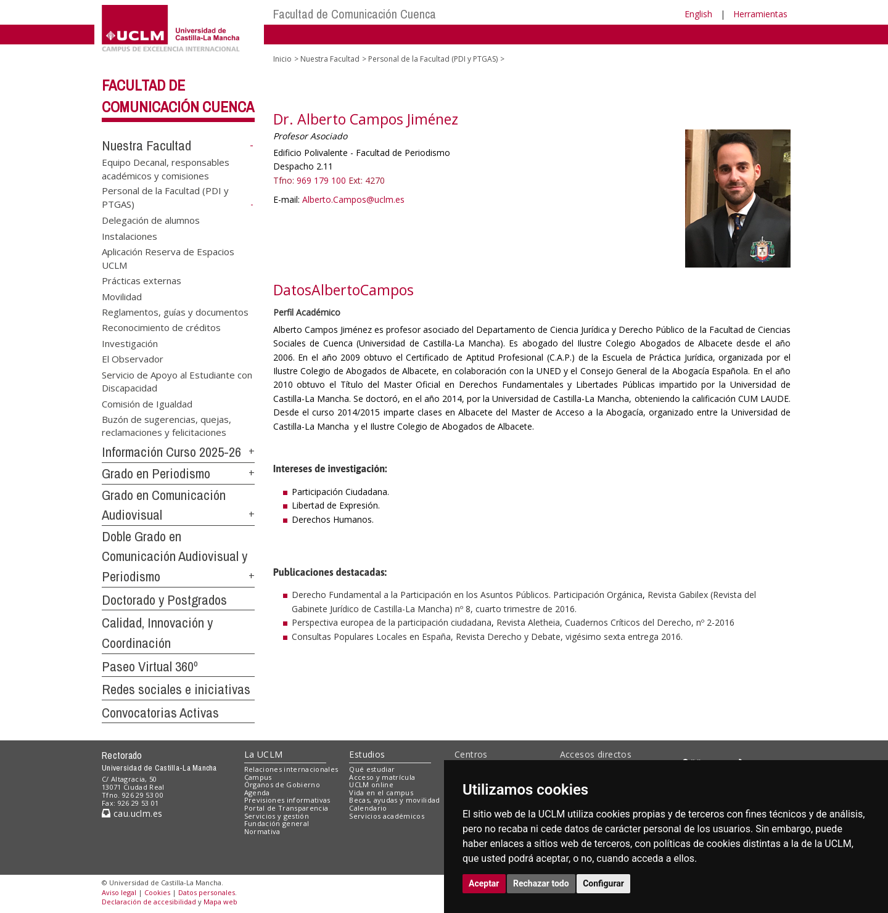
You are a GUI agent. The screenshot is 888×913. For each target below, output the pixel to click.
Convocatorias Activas (160, 712)
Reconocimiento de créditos (161, 327)
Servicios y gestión (276, 816)
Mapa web (220, 901)
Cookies (157, 892)
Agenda (257, 792)
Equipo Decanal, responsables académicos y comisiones (165, 168)
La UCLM (263, 754)
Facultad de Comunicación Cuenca (354, 14)
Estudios (367, 754)
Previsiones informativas (287, 800)
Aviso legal (119, 892)
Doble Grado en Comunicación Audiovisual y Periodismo (174, 556)
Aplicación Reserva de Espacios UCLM (168, 258)
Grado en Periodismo (156, 473)
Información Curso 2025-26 (171, 452)
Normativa (262, 831)
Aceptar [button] (484, 883)
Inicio (282, 59)
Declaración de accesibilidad (149, 901)
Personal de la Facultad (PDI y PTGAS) (433, 59)
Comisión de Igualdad (147, 403)
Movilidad (122, 296)
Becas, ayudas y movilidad (394, 800)
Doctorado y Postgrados (164, 600)
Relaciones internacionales (291, 769)
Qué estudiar (372, 769)
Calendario (368, 808)
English (698, 14)
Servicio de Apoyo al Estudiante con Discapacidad (177, 380)
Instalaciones (129, 235)
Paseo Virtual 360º (150, 666)
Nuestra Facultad (146, 145)
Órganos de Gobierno (282, 784)
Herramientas (760, 14)
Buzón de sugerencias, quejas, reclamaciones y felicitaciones (166, 425)
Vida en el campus (381, 792)
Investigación (130, 343)
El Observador (132, 359)
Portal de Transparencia (286, 808)
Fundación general (277, 823)
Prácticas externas (141, 280)
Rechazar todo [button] (541, 883)
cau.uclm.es (132, 813)
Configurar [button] (603, 883)
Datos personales (206, 892)
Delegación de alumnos (151, 220)
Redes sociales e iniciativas (176, 689)
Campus (258, 777)
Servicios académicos (386, 816)
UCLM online (371, 784)
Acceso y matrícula (382, 777)
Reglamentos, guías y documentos (175, 311)
